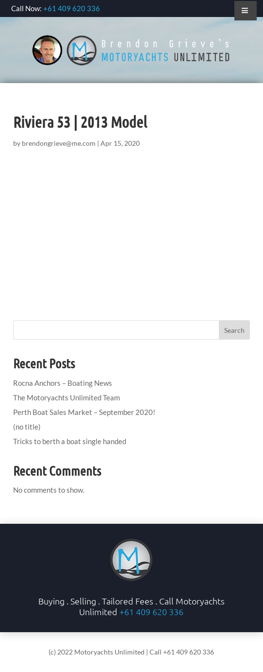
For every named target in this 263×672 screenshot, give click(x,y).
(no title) (27, 426)
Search (234, 330)
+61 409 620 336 (71, 8)
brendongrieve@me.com (59, 143)
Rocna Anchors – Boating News (62, 383)
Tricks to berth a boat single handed (69, 441)
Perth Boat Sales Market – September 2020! (84, 412)
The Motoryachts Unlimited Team (66, 397)
